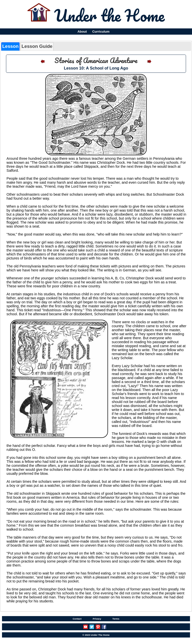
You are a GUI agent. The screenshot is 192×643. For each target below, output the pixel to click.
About (82, 31)
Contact (77, 618)
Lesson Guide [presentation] (37, 46)
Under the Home (109, 15)
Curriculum (101, 31)
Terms (116, 618)
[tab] (10, 46)
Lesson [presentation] (10, 46)
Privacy (97, 618)
